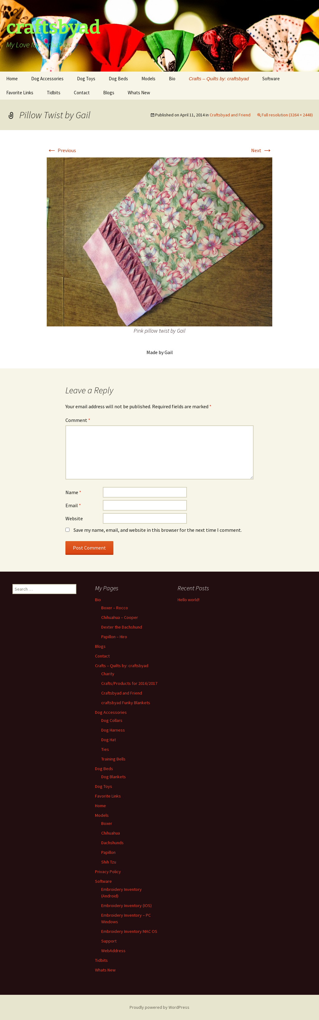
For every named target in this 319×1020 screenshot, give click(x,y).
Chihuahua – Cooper (119, 617)
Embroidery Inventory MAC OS (129, 931)
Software (271, 79)
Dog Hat (108, 739)
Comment (77, 420)
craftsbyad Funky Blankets (125, 702)
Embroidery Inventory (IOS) (126, 905)
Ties (105, 749)
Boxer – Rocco (114, 608)
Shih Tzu (108, 862)
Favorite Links (19, 93)
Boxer (106, 823)
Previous (61, 150)
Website (74, 518)
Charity (107, 673)
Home (12, 79)
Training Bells (113, 759)
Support (109, 941)
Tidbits (53, 93)
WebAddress (113, 950)
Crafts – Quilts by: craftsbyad (219, 78)
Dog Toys (86, 79)
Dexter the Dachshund (121, 627)
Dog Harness (113, 730)
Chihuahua (110, 833)
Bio (172, 79)
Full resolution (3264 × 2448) (287, 115)
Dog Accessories (47, 79)
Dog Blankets (113, 776)
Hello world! (188, 599)
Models (148, 79)
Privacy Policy (108, 871)
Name (73, 492)
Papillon (108, 852)
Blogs (108, 93)
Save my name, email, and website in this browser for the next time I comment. (158, 530)
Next (261, 150)
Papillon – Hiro (114, 636)
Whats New (139, 93)
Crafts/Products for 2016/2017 (129, 683)
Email (73, 505)
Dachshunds (112, 842)
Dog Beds (118, 79)
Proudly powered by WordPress (159, 1007)
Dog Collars (111, 720)
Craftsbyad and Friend (230, 115)
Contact (82, 93)
